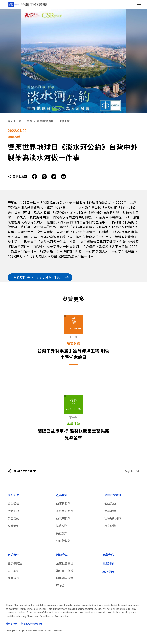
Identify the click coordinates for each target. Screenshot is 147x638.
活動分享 (62, 555)
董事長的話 (15, 563)
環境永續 (64, 121)
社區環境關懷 (113, 518)
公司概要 (13, 571)
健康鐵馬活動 (64, 578)
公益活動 (13, 518)
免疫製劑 (62, 533)
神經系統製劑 (64, 511)
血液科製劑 (63, 503)
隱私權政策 (11, 623)
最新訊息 (13, 495)
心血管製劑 (63, 541)
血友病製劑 (63, 518)
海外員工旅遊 (64, 571)
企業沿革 (13, 578)
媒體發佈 (13, 526)
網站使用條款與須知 (31, 623)
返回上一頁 (15, 121)
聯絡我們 (108, 572)
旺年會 (60, 586)
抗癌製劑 (62, 526)
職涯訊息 (108, 563)
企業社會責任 (45, 121)
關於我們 (13, 555)
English (129, 471)
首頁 (29, 121)
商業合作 (108, 555)
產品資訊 (62, 495)
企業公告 (13, 503)
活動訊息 (13, 511)
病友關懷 (110, 526)
